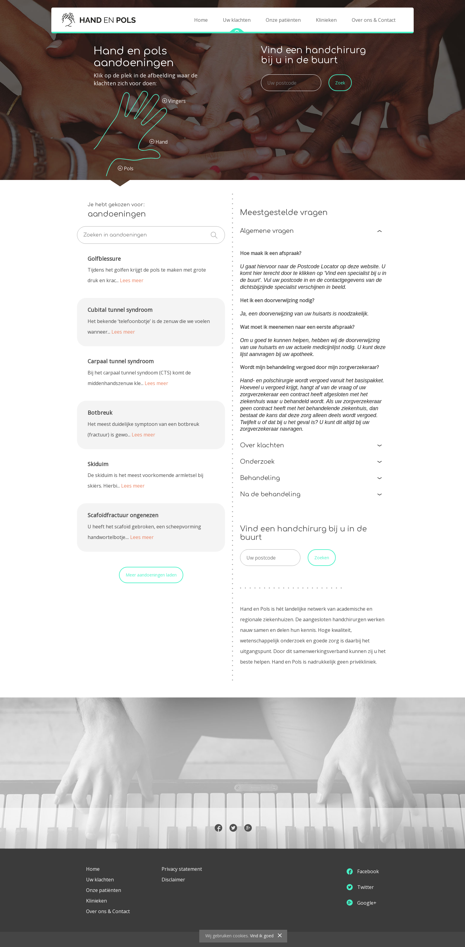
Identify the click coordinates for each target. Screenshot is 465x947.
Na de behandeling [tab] (311, 494)
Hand (158, 142)
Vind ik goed (262, 936)
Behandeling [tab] (311, 478)
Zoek (340, 83)
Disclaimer (173, 879)
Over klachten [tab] (311, 445)
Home (201, 20)
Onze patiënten (283, 20)
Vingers (174, 101)
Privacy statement (182, 869)
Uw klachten (237, 20)
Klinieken (326, 20)
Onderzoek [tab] (311, 461)
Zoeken (321, 557)
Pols (125, 168)
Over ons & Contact (374, 20)
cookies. (241, 936)
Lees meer (131, 280)
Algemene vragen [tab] (311, 230)
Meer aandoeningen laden (151, 575)
